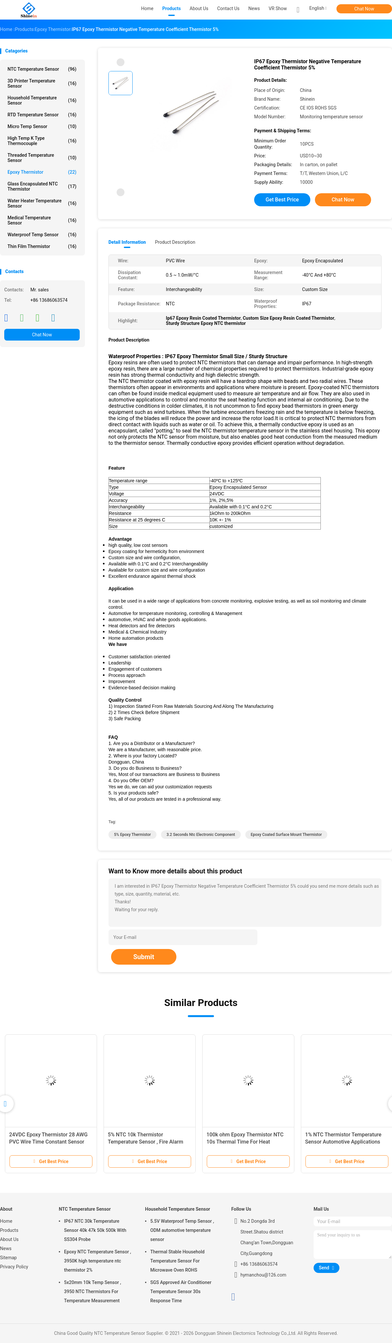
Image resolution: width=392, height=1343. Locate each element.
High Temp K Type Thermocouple (42, 141)
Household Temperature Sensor (42, 100)
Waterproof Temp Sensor (42, 234)
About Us (9, 1239)
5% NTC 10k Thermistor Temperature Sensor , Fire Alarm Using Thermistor (145, 1141)
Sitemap (8, 1257)
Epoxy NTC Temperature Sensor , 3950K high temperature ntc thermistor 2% (97, 1261)
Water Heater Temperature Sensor (42, 203)
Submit (143, 957)
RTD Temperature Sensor (42, 114)
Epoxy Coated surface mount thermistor (286, 834)
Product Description (175, 242)
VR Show (278, 8)
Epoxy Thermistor (42, 172)
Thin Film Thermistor (42, 246)
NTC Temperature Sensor (42, 69)
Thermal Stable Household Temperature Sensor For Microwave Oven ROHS (177, 1261)
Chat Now (364, 8)
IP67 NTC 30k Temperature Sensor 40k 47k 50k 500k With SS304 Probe (95, 1230)
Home (6, 1221)
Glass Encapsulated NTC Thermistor (42, 186)
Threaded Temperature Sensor (42, 158)
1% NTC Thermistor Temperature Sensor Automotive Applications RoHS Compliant (343, 1141)
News (5, 1248)
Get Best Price (282, 200)
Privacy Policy (14, 1266)
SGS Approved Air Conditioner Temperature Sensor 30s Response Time (180, 1291)
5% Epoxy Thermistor (132, 834)
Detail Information (127, 242)
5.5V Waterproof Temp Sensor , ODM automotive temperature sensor (182, 1230)
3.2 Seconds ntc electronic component (201, 834)
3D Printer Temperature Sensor (42, 83)
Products (9, 1230)
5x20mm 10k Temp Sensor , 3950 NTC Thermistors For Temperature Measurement (92, 1291)
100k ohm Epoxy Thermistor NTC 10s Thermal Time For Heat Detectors (245, 1141)
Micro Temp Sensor (42, 126)
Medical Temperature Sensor (42, 220)
